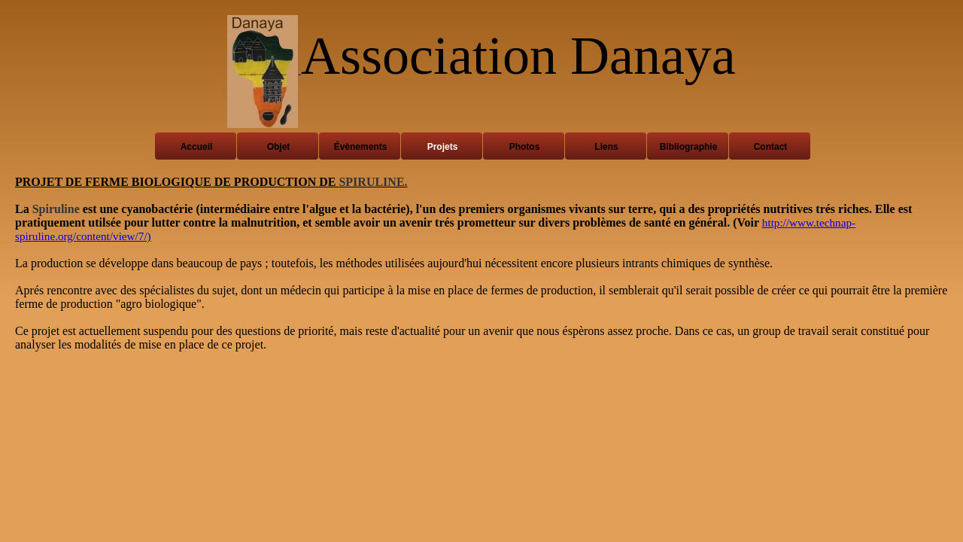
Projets (442, 147)
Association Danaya (518, 56)
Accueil (197, 147)
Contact (771, 147)
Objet (278, 147)
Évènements (360, 147)
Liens (606, 147)
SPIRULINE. (373, 181)
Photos (524, 147)
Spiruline (56, 208)
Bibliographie (689, 147)
